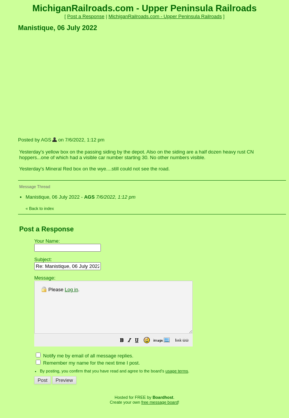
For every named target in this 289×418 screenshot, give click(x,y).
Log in (71, 289)
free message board (159, 412)
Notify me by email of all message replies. (84, 366)
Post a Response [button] (86, 16)
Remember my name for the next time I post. (88, 373)
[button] (141, 351)
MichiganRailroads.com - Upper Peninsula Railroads (165, 16)
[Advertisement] (74, 84)
